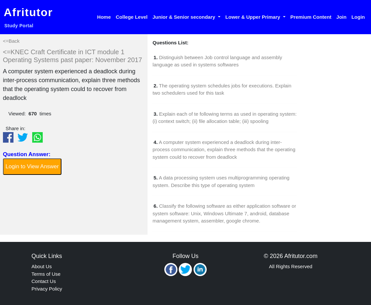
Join (341, 17)
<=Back (11, 41)
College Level (132, 17)
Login (358, 17)
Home (104, 17)
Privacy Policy (47, 289)
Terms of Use (46, 274)
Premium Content (311, 17)
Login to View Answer (32, 166)
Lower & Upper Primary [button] (253, 17)
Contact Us (44, 281)
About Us (42, 266)
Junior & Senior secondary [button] (184, 17)
